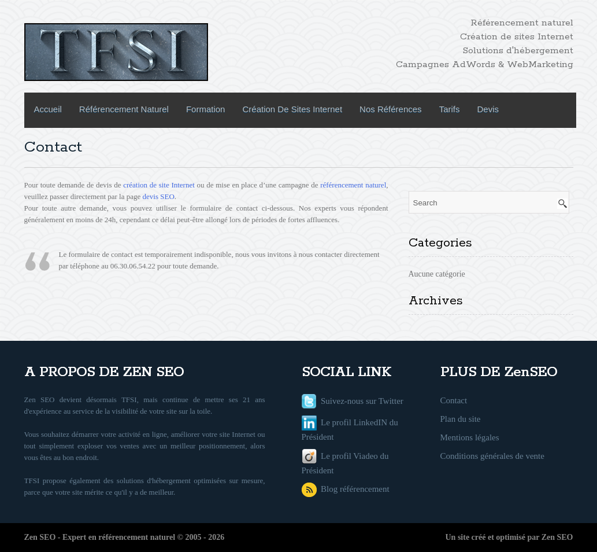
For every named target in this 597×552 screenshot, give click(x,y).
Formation (205, 109)
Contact (454, 400)
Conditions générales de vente (492, 456)
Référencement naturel (124, 109)
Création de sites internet (292, 109)
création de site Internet (159, 185)
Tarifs (449, 109)
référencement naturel (353, 185)
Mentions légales (469, 437)
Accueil (48, 109)
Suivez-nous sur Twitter (352, 401)
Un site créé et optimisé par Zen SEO (509, 537)
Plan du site (460, 419)
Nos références (390, 109)
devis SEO (159, 196)
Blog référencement (346, 489)
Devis (488, 109)
